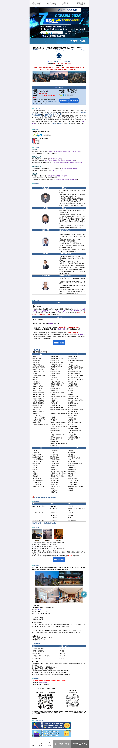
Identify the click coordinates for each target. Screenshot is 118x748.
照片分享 (81, 3)
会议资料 (66, 3)
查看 (39, 609)
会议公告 (51, 3)
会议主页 (36, 3)
